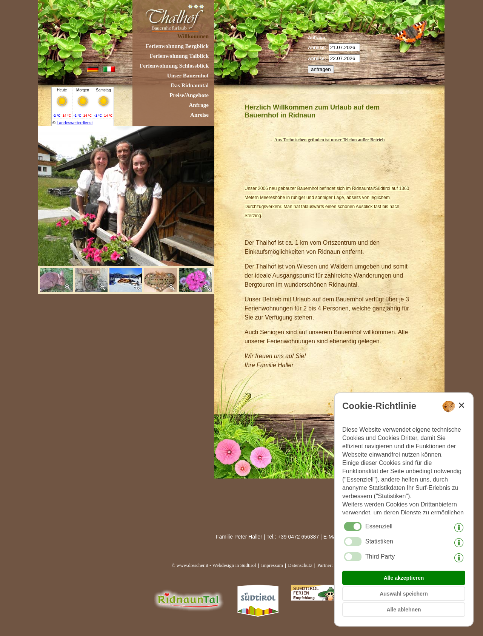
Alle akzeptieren (404, 578)
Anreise (199, 115)
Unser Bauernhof (188, 76)
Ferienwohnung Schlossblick (174, 66)
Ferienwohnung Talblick (179, 56)
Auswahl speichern (404, 594)
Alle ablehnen (403, 610)
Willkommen (193, 36)
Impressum (272, 565)
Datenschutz (300, 565)
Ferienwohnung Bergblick (177, 46)
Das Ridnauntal (190, 85)
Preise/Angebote (189, 95)
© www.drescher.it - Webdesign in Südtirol (214, 565)
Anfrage (199, 105)
